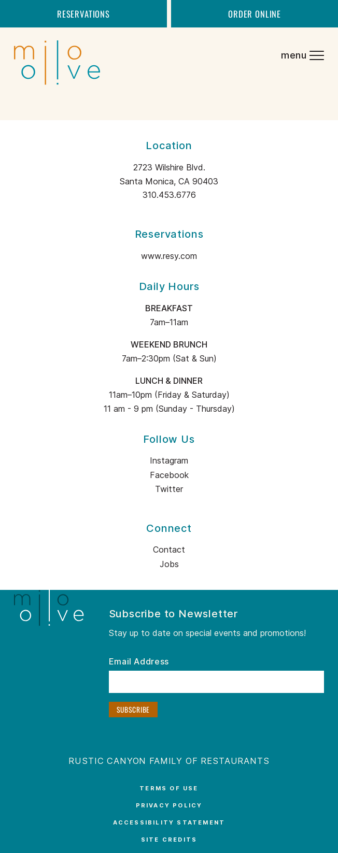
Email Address (139, 662)
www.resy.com (169, 256)
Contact (169, 549)
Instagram (169, 460)
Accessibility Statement (169, 822)
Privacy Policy (169, 805)
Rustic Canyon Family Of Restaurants (168, 761)
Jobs (169, 564)
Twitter (169, 489)
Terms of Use (168, 788)
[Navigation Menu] (301, 56)
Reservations (83, 13)
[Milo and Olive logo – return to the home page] (50, 56)
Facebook (169, 475)
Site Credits (169, 840)
